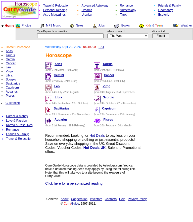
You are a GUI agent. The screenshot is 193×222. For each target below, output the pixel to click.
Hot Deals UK (94, 148)
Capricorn (12, 87)
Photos (26, 25)
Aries (9, 51)
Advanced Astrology (95, 5)
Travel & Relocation (56, 5)
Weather (186, 25)
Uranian (87, 14)
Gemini (10, 59)
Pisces (10, 95)
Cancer (11, 63)
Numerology (128, 10)
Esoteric (163, 14)
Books (125, 25)
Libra (9, 75)
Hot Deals (97, 135)
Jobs (101, 25)
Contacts (111, 199)
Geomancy (165, 10)
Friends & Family (169, 5)
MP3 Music (53, 25)
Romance (126, 5)
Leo (8, 67)
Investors (96, 199)
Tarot (123, 14)
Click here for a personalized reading (74, 183)
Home (9, 25)
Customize (13, 103)
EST (101, 47)
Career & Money (17, 116)
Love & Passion (16, 120)
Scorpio (11, 79)
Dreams (87, 10)
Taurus (10, 55)
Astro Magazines (54, 14)
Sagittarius (13, 83)
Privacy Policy (137, 199)
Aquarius (12, 91)
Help (122, 199)
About (64, 199)
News (79, 25)
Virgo (9, 71)
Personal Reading (55, 10)
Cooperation (79, 199)
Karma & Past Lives (19, 125)
